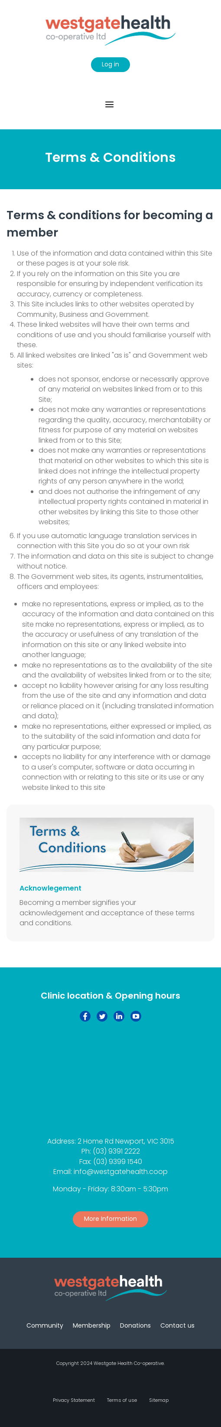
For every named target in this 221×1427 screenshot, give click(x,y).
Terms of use (122, 1400)
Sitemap (159, 1400)
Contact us (177, 1325)
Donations (135, 1325)
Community (44, 1325)
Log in (110, 64)
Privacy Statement (74, 1400)
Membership (91, 1325)
